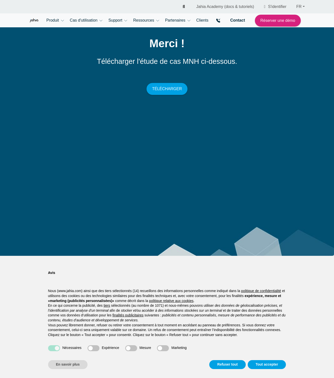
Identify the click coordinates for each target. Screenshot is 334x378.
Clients (202, 20)
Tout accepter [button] (267, 364)
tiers (107, 305)
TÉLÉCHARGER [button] (167, 89)
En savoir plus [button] (68, 364)
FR (299, 6)
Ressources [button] (143, 20)
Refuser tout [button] (227, 364)
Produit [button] (52, 20)
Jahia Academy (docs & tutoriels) (225, 6)
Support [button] (115, 20)
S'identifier (275, 6)
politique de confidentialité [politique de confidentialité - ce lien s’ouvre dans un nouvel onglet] (261, 291)
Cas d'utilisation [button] (84, 20)
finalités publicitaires (127, 315)
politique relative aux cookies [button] (171, 301)
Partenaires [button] (175, 20)
